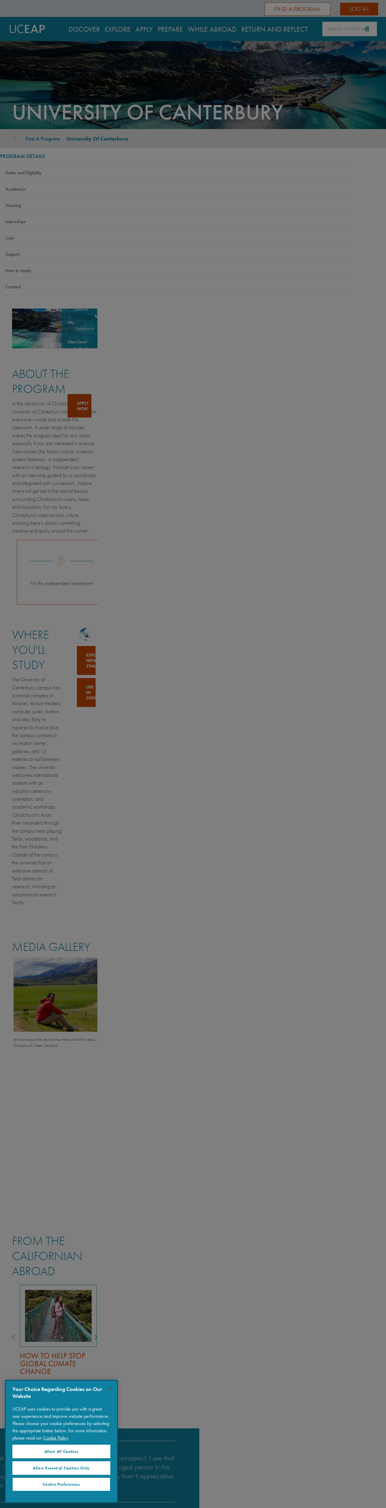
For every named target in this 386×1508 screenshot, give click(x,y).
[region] (61, 1441)
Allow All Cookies (61, 1451)
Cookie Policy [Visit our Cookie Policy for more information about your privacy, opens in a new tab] (55, 1438)
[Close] (110, 1389)
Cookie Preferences (61, 1484)
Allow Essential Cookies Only (61, 1468)
